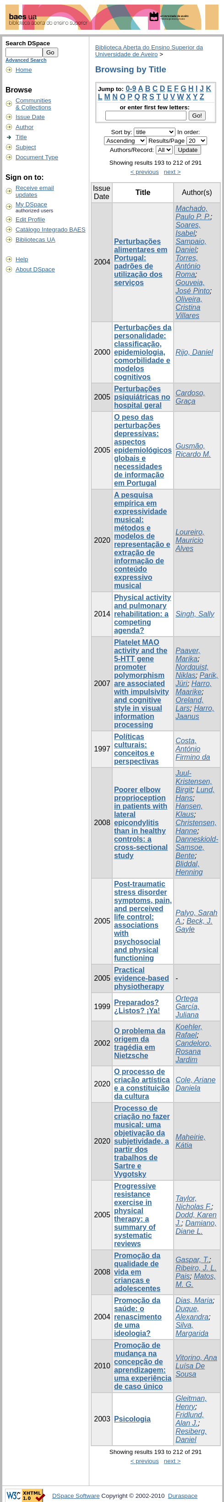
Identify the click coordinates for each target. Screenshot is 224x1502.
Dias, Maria (194, 1300)
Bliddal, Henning (189, 868)
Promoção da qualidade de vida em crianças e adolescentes (137, 1272)
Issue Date (30, 116)
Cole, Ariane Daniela (195, 1084)
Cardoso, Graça (190, 397)
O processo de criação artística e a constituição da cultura (142, 1084)
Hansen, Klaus (189, 810)
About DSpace (35, 269)
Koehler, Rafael (188, 1031)
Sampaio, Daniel (191, 246)
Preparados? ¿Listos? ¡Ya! (137, 1007)
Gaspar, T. (192, 1260)
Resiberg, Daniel (191, 1435)
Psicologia (132, 1419)
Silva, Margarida (191, 1329)
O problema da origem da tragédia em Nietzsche (139, 1043)
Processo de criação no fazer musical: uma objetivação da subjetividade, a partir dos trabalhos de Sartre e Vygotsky (142, 1141)
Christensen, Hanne (196, 827)
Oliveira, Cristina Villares (188, 307)
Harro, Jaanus (194, 712)
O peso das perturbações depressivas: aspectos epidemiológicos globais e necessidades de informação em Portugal (143, 450)
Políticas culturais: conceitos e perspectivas (136, 749)
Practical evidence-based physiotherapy (141, 978)
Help (22, 259)
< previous (145, 171)
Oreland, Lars (189, 704)
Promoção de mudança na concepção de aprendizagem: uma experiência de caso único (142, 1365)
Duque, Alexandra (191, 1313)
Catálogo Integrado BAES (51, 229)
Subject (26, 147)
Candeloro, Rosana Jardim (193, 1051)
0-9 (131, 88)
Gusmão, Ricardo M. (193, 450)
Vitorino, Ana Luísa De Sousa (196, 1366)
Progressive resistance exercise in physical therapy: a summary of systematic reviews (135, 1215)
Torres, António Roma (187, 266)
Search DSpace (27, 43)
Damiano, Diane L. (196, 1227)
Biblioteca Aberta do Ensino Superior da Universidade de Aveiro (149, 51)
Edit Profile (30, 219)
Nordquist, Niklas (192, 671)
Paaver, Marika (187, 655)
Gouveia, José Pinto (192, 287)
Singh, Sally (194, 614)
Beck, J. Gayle (194, 925)
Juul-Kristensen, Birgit (193, 781)
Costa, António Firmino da (192, 749)
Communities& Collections (33, 104)
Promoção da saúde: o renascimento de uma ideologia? (138, 1317)
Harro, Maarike (193, 688)
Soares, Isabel (188, 229)
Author (24, 127)
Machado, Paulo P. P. (192, 213)
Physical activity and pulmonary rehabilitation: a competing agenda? (142, 614)
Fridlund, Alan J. (189, 1419)
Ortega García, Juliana (187, 1006)
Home (24, 69)
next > (172, 171)
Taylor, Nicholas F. (193, 1202)
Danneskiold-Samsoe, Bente (196, 847)
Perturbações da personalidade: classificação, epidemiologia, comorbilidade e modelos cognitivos (142, 352)
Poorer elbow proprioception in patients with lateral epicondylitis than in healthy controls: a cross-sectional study (141, 822)
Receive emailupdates (35, 191)
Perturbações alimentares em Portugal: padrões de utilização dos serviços (141, 262)
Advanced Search (25, 60)
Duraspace (182, 1495)
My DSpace (31, 204)
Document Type (37, 157)
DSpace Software (76, 1495)
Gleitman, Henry (191, 1402)
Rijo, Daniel (194, 352)
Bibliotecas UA (35, 239)
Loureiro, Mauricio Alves (189, 540)
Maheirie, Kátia (190, 1141)
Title (21, 137)
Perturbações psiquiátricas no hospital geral (142, 397)
